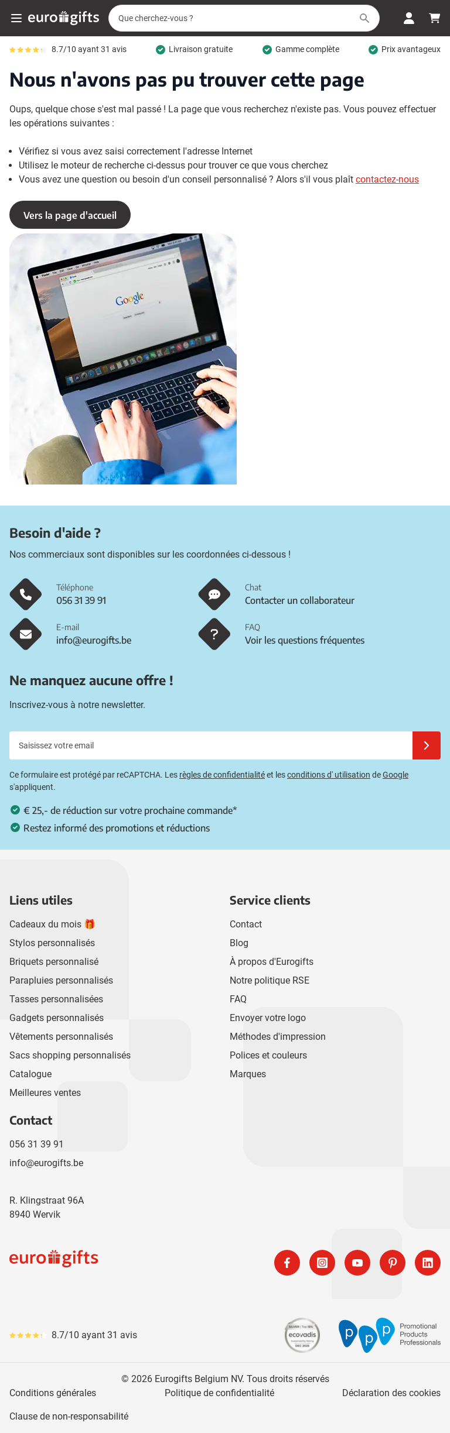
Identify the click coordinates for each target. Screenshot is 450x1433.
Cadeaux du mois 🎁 (52, 924)
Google (395, 774)
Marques (248, 1074)
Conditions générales (52, 1392)
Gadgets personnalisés (56, 1017)
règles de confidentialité (222, 774)
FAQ (238, 999)
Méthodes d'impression (278, 1036)
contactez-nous (387, 179)
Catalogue (30, 1074)
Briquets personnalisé (53, 961)
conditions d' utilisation (328, 774)
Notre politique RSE (269, 980)
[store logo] (114, 1263)
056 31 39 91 (36, 1144)
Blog (239, 943)
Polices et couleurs (268, 1055)
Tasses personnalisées (56, 999)
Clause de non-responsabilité (68, 1416)
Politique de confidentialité (219, 1392)
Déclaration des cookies (391, 1392)
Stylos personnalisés (52, 943)
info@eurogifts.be (46, 1163)
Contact (246, 924)
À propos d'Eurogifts (271, 961)
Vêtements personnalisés (61, 1036)
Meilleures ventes (45, 1092)
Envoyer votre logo (268, 1017)
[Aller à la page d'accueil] (63, 18)
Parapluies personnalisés (61, 980)
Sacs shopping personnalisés (70, 1055)
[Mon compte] (409, 18)
